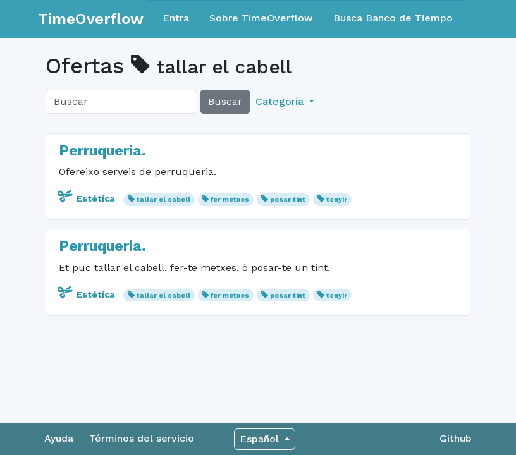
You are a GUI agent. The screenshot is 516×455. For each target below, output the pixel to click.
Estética (88, 198)
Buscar (225, 101)
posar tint (287, 199)
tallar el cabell (163, 199)
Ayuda (58, 438)
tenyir (336, 199)
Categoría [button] (281, 101)
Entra (176, 18)
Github (455, 438)
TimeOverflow (91, 19)
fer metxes (230, 199)
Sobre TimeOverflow (261, 18)
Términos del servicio (141, 438)
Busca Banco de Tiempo (393, 18)
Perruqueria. (102, 150)
